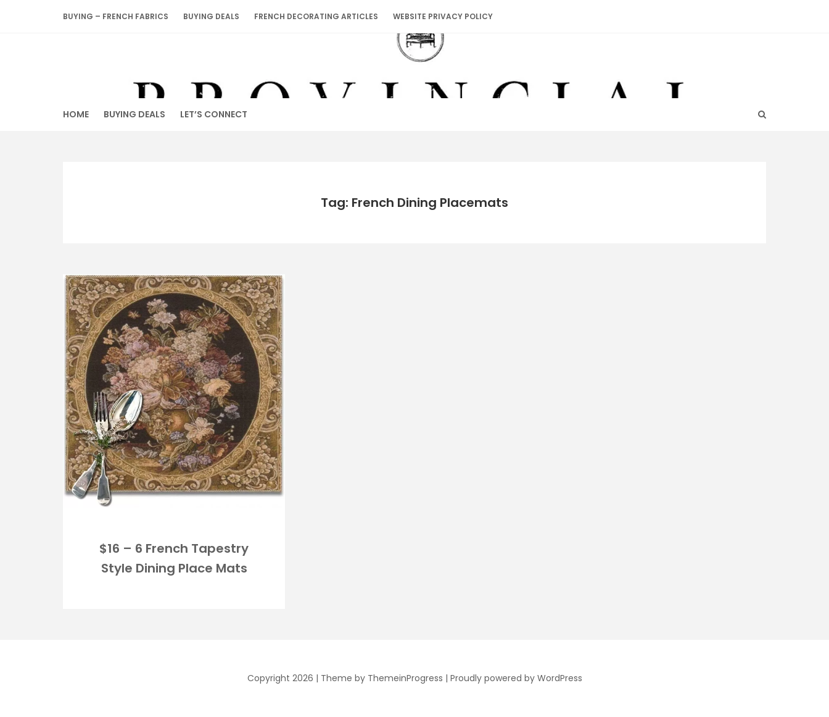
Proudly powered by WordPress (516, 678)
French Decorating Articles (316, 16)
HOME (76, 114)
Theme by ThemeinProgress (382, 678)
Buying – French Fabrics (115, 16)
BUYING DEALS (211, 16)
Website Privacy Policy (443, 16)
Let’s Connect (213, 114)
